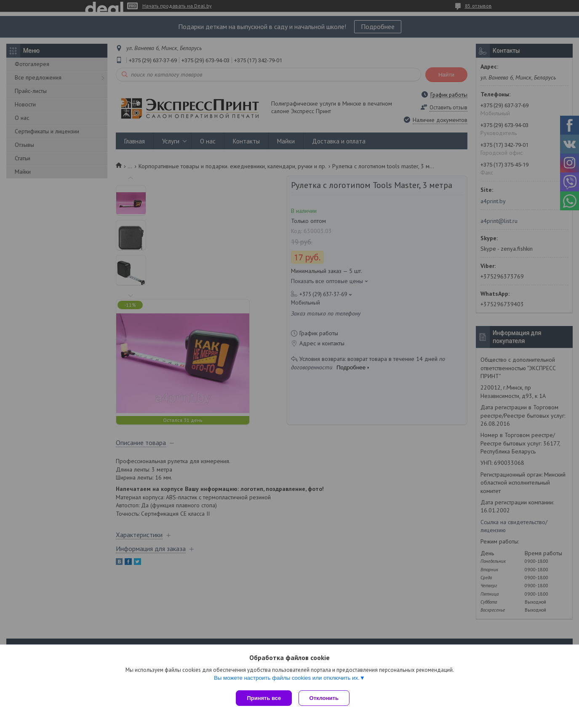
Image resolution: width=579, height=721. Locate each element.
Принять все (264, 698)
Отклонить (325, 698)
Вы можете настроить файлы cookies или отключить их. (287, 679)
